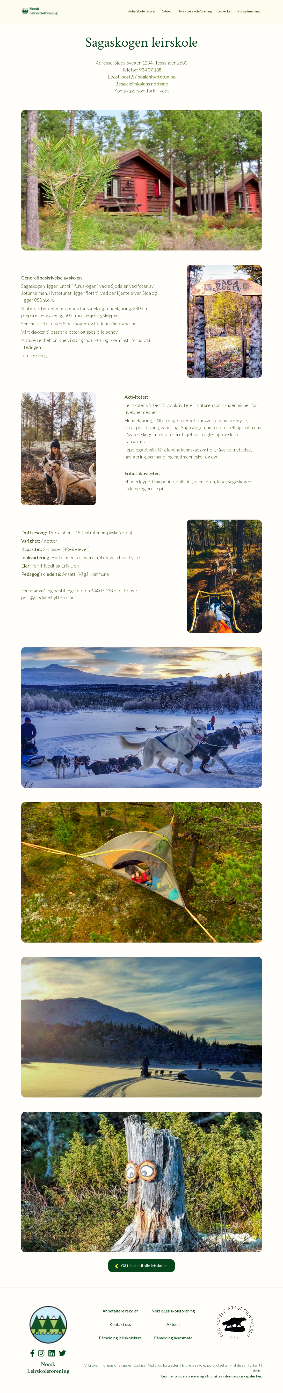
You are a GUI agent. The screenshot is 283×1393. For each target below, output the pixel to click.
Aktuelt (167, 11)
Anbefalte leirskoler (142, 11)
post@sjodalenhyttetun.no (148, 77)
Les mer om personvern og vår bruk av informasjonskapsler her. (211, 1376)
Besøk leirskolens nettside (141, 84)
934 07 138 (150, 70)
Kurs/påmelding (248, 11)
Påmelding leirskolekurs (120, 1337)
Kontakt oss (120, 1324)
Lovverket (224, 11)
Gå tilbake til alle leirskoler (141, 1266)
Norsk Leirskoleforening (195, 11)
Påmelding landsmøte (173, 1337)
